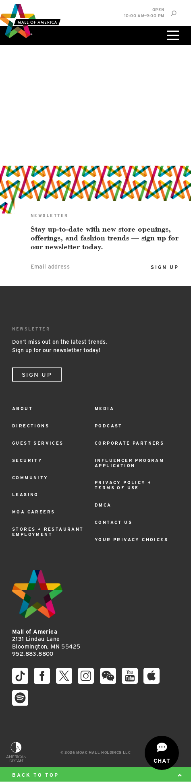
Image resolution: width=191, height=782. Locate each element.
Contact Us (113, 522)
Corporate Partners (129, 443)
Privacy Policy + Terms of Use (123, 485)
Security (27, 460)
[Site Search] (173, 13)
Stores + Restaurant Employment (48, 532)
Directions (30, 426)
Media (104, 408)
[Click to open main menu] (172, 35)
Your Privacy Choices (131, 539)
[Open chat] (162, 753)
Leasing (25, 494)
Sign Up (37, 374)
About (22, 408)
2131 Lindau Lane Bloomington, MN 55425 (46, 639)
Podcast (108, 426)
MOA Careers (33, 512)
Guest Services (38, 443)
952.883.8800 (33, 654)
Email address (50, 266)
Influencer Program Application (129, 463)
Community (30, 477)
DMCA (103, 505)
